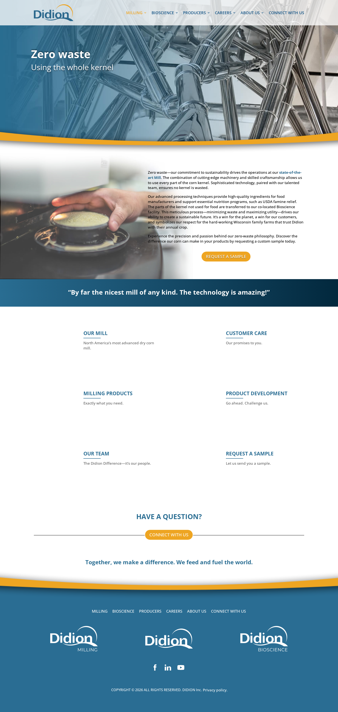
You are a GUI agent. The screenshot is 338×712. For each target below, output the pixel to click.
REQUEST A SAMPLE (226, 256)
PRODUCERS (194, 13)
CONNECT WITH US (286, 13)
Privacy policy (215, 689)
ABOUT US (250, 13)
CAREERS (223, 13)
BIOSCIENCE (163, 13)
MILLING (134, 13)
